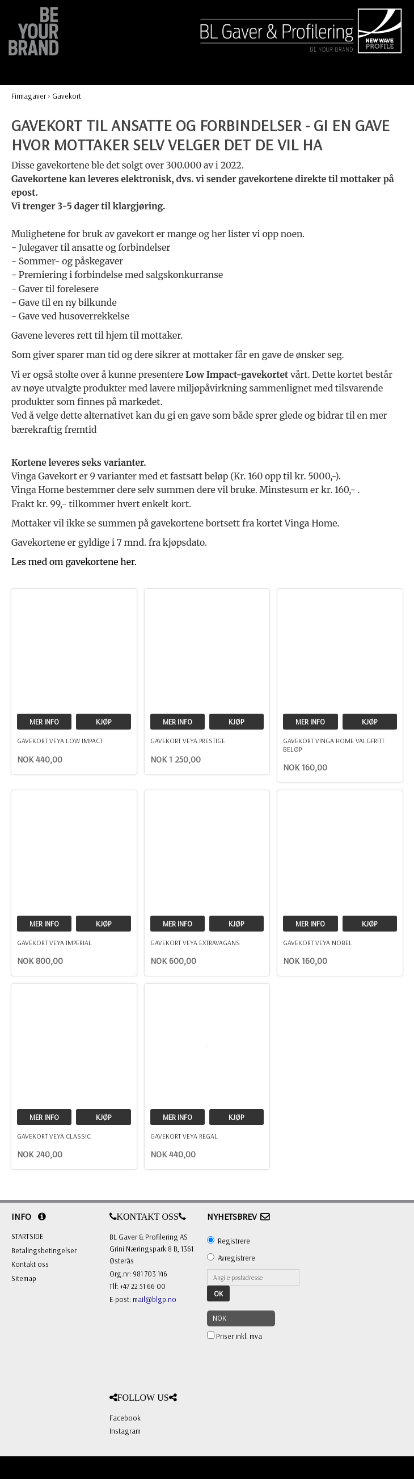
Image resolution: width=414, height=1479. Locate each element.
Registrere (234, 1240)
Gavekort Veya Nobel (317, 942)
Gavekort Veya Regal (184, 1136)
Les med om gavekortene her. (74, 562)
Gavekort (66, 95)
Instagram (125, 1430)
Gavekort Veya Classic (54, 1136)
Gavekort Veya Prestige (187, 740)
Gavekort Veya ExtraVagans (195, 942)
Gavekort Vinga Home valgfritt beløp (334, 744)
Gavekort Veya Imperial (54, 942)
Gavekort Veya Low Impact (60, 740)
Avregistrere (236, 1257)
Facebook (125, 1417)
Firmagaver (28, 95)
